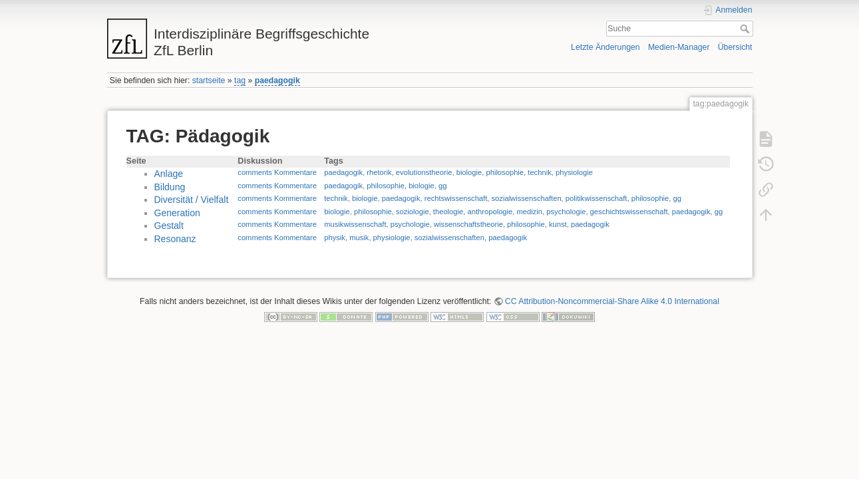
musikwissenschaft (355, 224)
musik (359, 237)
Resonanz (175, 239)
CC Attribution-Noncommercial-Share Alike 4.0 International (612, 301)
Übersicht (735, 47)
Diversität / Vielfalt (191, 199)
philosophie (505, 172)
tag (240, 80)
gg (442, 186)
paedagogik (277, 80)
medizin (530, 212)
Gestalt (169, 225)
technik (539, 172)
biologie (469, 172)
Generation (177, 213)
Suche (746, 28)
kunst (558, 224)
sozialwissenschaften (527, 198)
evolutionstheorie (424, 172)
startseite (209, 80)
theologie (448, 212)
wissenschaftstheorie (468, 224)
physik (334, 237)
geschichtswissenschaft (629, 212)
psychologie (566, 212)
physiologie (574, 172)
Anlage (169, 173)
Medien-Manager (679, 47)
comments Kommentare (277, 172)
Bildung (170, 187)
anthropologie (489, 212)
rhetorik (379, 172)
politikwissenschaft (596, 198)
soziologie (412, 212)
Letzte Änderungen (605, 47)
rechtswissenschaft (456, 198)
